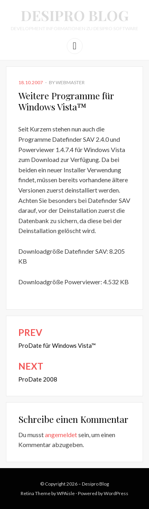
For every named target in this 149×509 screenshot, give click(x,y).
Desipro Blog (75, 15)
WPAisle (66, 493)
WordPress (116, 493)
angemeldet (61, 434)
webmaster (70, 82)
